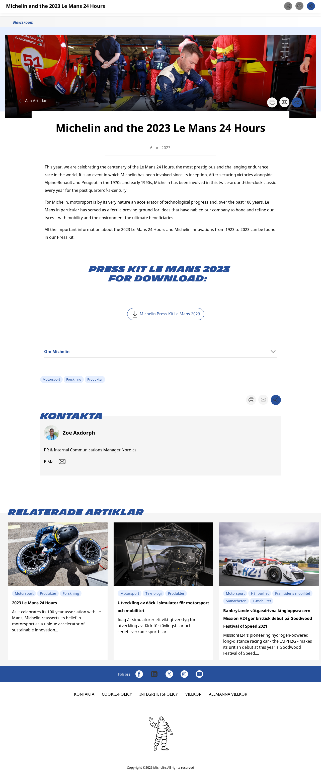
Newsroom (23, 22)
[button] (312, 8)
